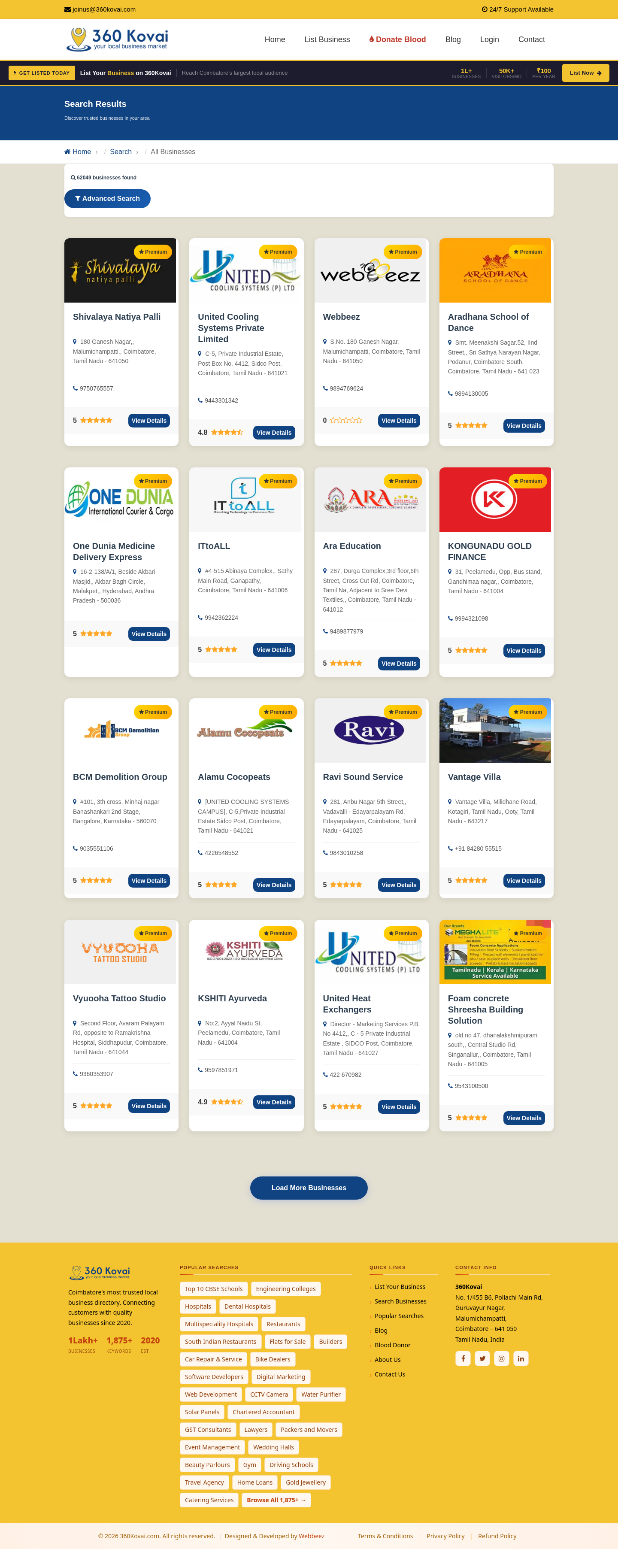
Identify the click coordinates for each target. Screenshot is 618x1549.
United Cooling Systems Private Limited (231, 328)
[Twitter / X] (482, 1358)
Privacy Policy (445, 1536)
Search (121, 151)
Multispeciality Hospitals (219, 1324)
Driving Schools (291, 1465)
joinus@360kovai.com (104, 9)
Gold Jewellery (306, 1482)
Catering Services (209, 1500)
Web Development (211, 1394)
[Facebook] (463, 1358)
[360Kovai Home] (118, 38)
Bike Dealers (273, 1359)
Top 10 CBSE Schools (214, 1289)
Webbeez (341, 316)
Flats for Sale (288, 1341)
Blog (453, 39)
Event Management (212, 1447)
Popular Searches (399, 1316)
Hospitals (198, 1306)
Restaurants (283, 1324)
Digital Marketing (281, 1377)
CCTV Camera (269, 1394)
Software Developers (214, 1377)
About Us (387, 1359)
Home (275, 39)
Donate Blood (398, 39)
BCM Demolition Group (120, 777)
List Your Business (400, 1286)
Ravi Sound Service (363, 777)
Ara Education (352, 546)
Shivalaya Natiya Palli (117, 316)
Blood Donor (393, 1345)
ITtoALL (214, 546)
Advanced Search (107, 198)
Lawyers (256, 1429)
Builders (330, 1341)
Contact (531, 39)
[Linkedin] (521, 1358)
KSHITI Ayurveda (232, 998)
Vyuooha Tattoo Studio (119, 998)
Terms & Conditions (385, 1536)
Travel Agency (204, 1482)
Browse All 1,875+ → (276, 1500)
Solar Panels (202, 1412)
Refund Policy (497, 1536)
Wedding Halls (273, 1447)
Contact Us (390, 1374)
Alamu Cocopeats (234, 777)
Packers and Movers (309, 1429)
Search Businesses (401, 1301)
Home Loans (255, 1482)
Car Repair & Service (213, 1359)
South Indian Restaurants (221, 1341)
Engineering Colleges (286, 1289)
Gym (249, 1465)
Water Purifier (321, 1394)
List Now (586, 73)
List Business (327, 39)
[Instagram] (501, 1358)
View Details (149, 420)
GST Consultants (208, 1429)
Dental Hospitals (247, 1306)
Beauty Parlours (207, 1465)
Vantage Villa (474, 777)
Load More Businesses (309, 1187)
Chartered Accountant (264, 1412)
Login (489, 39)
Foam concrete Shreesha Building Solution (486, 1009)
